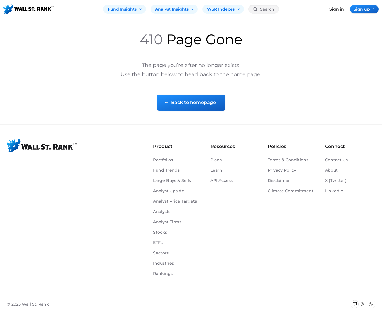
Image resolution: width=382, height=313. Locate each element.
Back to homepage (190, 102)
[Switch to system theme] (355, 304)
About (331, 170)
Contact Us (336, 159)
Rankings (163, 273)
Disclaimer (279, 180)
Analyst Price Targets (175, 201)
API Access (221, 180)
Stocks (160, 232)
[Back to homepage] (28, 9)
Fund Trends (166, 170)
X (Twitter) (336, 180)
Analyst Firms (167, 221)
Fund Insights (125, 9)
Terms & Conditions (288, 159)
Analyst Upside (168, 190)
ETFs (158, 242)
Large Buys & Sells (172, 180)
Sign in (336, 9)
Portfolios (163, 159)
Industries (163, 263)
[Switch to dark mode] (371, 304)
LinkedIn (334, 190)
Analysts (161, 211)
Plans (216, 159)
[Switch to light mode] (363, 304)
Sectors (161, 253)
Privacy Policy (282, 170)
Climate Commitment (290, 190)
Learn (216, 170)
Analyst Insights (174, 9)
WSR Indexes (223, 9)
